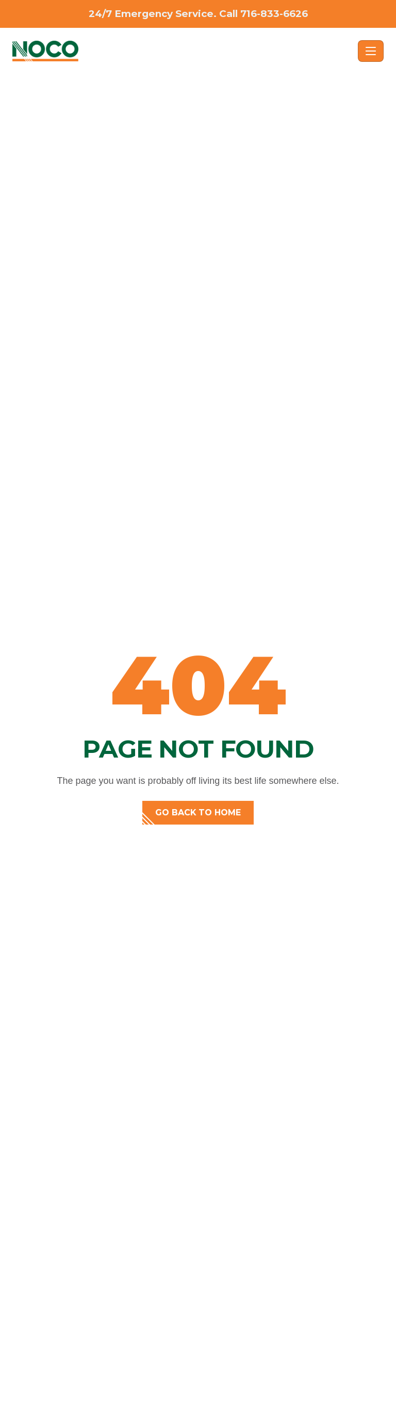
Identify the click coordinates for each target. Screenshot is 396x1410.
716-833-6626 (274, 14)
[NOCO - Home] (183, 51)
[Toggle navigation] (371, 51)
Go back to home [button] (198, 812)
